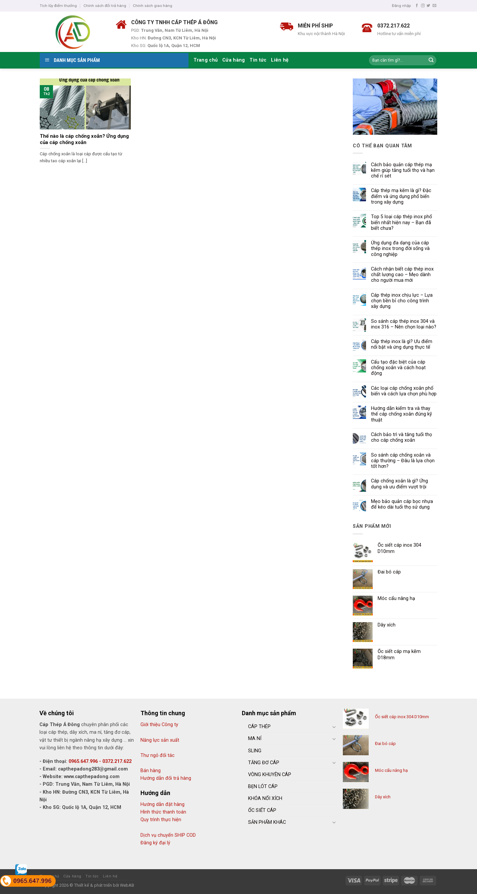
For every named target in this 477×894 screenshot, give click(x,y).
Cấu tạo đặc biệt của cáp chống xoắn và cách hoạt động (398, 367)
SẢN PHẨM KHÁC (267, 822)
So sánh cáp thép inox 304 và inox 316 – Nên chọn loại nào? (403, 324)
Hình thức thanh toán (163, 812)
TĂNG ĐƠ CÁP (263, 763)
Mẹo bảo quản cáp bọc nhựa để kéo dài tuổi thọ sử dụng (402, 504)
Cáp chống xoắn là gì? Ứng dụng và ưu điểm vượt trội (399, 483)
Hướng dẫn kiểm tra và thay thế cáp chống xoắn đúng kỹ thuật (401, 414)
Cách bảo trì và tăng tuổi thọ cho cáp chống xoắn (401, 437)
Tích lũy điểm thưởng (58, 5)
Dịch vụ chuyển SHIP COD (168, 835)
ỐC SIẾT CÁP (262, 810)
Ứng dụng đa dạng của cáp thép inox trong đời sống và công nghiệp (400, 248)
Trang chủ (205, 60)
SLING (254, 751)
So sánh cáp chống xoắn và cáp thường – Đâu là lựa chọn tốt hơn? (403, 461)
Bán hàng (150, 770)
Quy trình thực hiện (160, 819)
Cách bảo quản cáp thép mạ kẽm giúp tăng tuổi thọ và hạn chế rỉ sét (403, 170)
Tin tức (257, 60)
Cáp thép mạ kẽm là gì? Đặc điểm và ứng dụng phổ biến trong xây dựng (401, 196)
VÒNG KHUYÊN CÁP (269, 774)
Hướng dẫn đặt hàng (162, 804)
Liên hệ (280, 60)
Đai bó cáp (385, 743)
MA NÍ (254, 738)
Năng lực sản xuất (159, 740)
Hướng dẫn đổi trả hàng (165, 778)
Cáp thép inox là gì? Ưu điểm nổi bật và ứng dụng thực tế (401, 344)
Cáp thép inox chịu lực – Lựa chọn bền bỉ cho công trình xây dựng (402, 301)
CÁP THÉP (259, 726)
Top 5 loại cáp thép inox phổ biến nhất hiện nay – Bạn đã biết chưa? (401, 222)
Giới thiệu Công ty (159, 724)
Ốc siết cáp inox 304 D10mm (402, 716)
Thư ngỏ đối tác (157, 755)
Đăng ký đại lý (155, 843)
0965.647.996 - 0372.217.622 (100, 761)
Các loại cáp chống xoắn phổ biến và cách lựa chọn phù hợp (404, 391)
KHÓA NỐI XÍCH (265, 798)
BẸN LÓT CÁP (263, 786)
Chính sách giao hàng (152, 5)
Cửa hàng (233, 60)
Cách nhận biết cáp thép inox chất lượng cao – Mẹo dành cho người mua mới (402, 274)
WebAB (127, 885)
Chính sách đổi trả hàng (104, 5)
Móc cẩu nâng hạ (391, 770)
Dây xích (383, 796)
